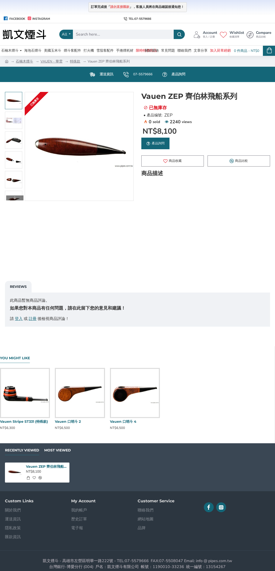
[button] (14, 197)
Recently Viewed (22, 450)
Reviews (18, 286)
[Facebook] (14, 18)
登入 (19, 318)
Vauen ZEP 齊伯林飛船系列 (47, 466)
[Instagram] (38, 18)
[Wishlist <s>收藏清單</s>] (231, 34)
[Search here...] (179, 34)
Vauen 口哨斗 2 (68, 421)
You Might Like (15, 358)
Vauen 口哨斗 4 (123, 421)
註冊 (33, 318)
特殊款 (75, 61)
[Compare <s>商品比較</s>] (259, 34)
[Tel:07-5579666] (137, 18)
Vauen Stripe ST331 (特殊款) (24, 421)
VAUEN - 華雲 (52, 61)
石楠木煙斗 (24, 61)
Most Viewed (57, 450)
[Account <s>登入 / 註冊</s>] (205, 34)
